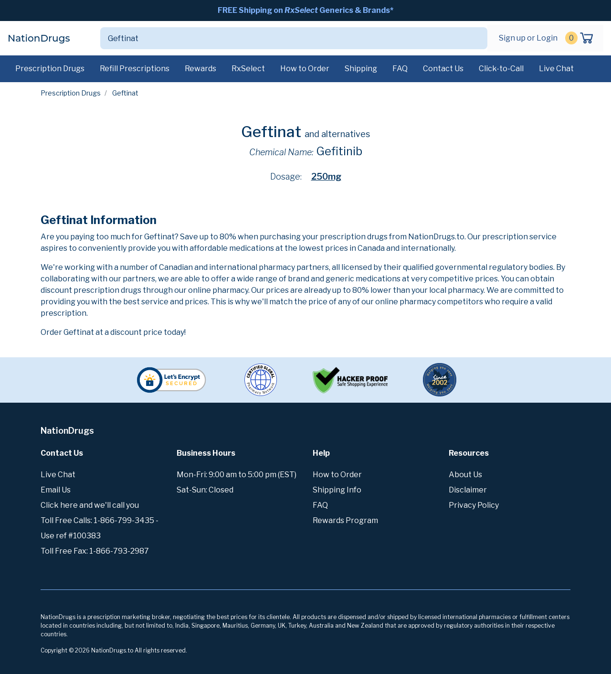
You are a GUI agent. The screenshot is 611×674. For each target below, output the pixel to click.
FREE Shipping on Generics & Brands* (305, 10)
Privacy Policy (474, 505)
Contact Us (443, 68)
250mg (326, 176)
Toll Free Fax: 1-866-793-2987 (95, 551)
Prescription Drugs (49, 68)
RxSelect (248, 68)
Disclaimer (468, 489)
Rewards (200, 68)
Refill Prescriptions (134, 68)
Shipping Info (337, 489)
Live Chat (556, 68)
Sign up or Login (528, 38)
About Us (465, 474)
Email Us (56, 489)
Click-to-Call (501, 68)
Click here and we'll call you (90, 505)
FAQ (400, 68)
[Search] (282, 38)
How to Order (304, 68)
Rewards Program (345, 520)
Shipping (361, 68)
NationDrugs (39, 38)
